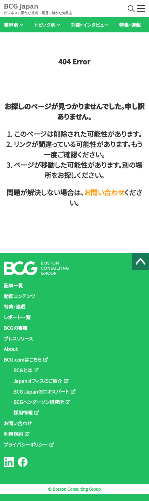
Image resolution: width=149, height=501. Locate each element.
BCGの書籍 (15, 327)
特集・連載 (130, 24)
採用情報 (23, 412)
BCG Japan (38, 9)
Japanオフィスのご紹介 (37, 380)
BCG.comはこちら (23, 359)
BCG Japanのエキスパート (41, 391)
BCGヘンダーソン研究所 (38, 401)
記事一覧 (13, 285)
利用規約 (13, 433)
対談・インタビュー (90, 24)
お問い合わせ (104, 192)
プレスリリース (18, 338)
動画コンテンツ (19, 296)
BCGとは (22, 370)
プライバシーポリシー (26, 444)
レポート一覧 (17, 317)
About (11, 348)
